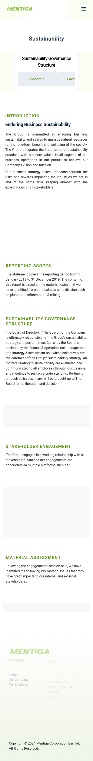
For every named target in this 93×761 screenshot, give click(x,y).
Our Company (18, 683)
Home (13, 678)
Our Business (18, 687)
